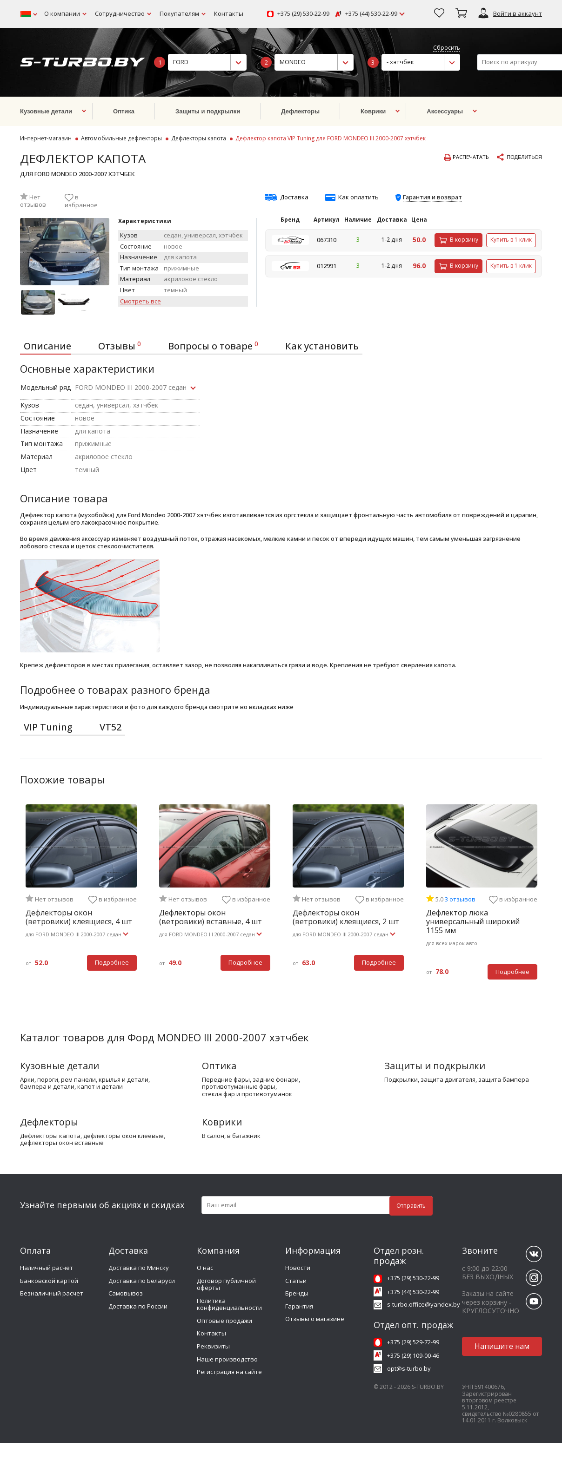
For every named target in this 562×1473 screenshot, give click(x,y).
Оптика (219, 1065)
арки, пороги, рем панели (58, 1080)
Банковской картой (49, 1280)
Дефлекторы (49, 1122)
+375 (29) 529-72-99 (413, 1342)
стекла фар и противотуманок (247, 1094)
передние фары (226, 1080)
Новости (297, 1267)
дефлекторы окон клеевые (123, 1136)
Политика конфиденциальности (229, 1304)
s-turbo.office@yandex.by (423, 1304)
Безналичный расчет (51, 1293)
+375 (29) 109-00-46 (413, 1355)
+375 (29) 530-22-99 (303, 14)
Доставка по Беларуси (141, 1280)
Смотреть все (140, 301)
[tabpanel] (81, 893)
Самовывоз (125, 1293)
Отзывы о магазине (314, 1319)
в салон (213, 1136)
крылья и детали (123, 1080)
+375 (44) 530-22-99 (371, 14)
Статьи (296, 1280)
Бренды (296, 1293)
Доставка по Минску (138, 1267)
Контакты (228, 13)
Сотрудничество (120, 13)
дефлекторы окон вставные (62, 1143)
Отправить (411, 1206)
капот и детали (100, 1087)
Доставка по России (137, 1306)
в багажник (244, 1136)
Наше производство (227, 1359)
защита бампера (503, 1080)
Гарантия (299, 1306)
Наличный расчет (46, 1267)
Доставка (294, 197)
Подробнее (112, 962)
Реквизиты (213, 1346)
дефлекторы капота (50, 1136)
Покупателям (179, 13)
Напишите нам (502, 1346)
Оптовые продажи (224, 1320)
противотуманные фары (238, 1087)
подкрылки (401, 1080)
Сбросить (446, 48)
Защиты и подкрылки (434, 1065)
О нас (205, 1267)
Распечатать (466, 157)
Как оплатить (358, 197)
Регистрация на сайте (229, 1372)
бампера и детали (47, 1087)
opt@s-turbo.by (409, 1368)
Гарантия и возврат (432, 197)
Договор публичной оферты (226, 1284)
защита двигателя (448, 1080)
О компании (62, 13)
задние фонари (276, 1080)
